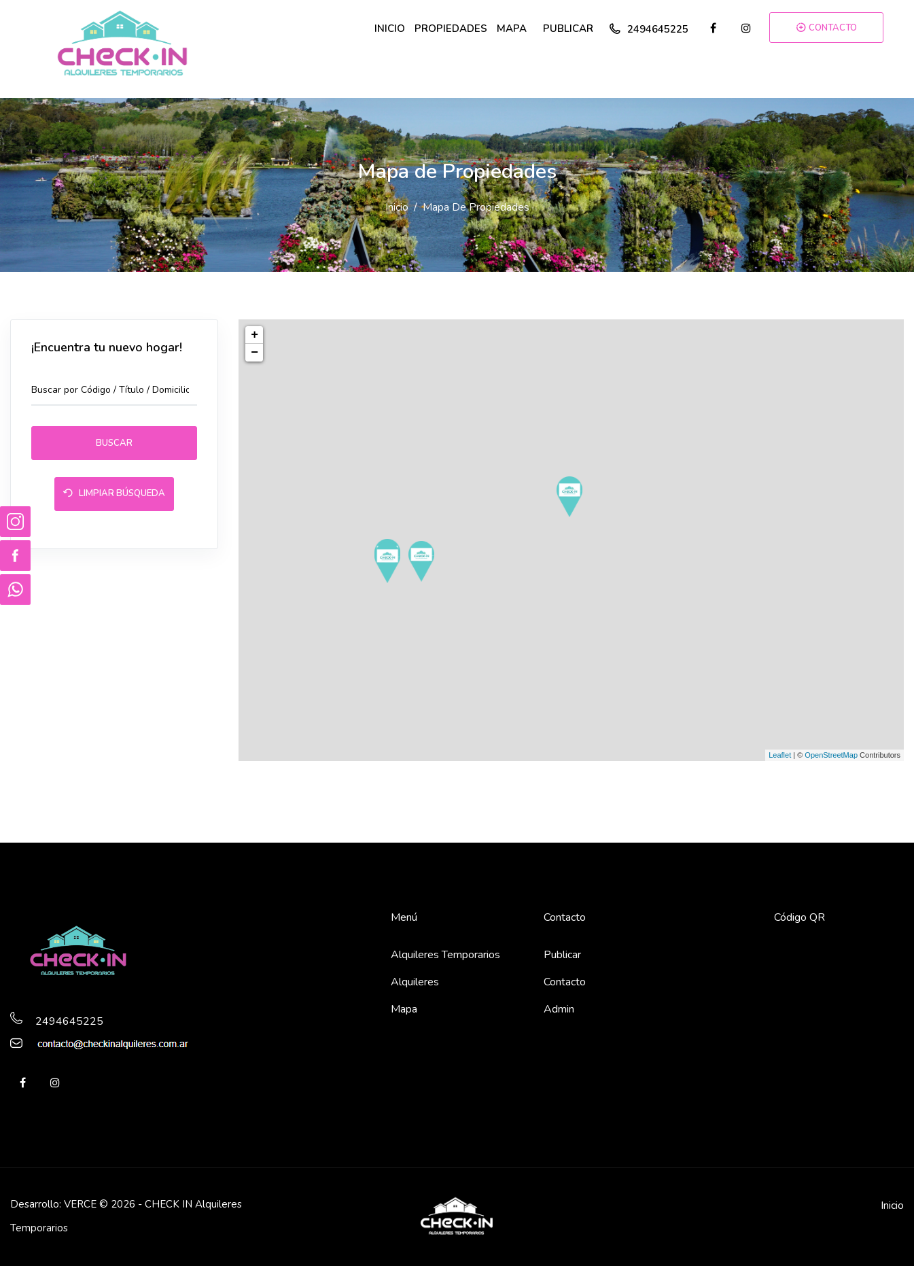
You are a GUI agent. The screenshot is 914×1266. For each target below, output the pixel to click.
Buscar (114, 443)
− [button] (254, 353)
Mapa (404, 1009)
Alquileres (415, 981)
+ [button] (254, 335)
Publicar (562, 954)
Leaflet (780, 755)
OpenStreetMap (831, 755)
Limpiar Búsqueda (114, 495)
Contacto (565, 981)
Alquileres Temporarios (445, 954)
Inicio (396, 207)
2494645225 (649, 29)
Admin (559, 1009)
